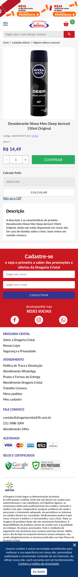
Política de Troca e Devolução (22, 366)
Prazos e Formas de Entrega (21, 377)
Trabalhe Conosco (15, 388)
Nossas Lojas (11, 345)
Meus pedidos (12, 394)
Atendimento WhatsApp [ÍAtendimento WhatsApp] (19, 371)
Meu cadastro (12, 399)
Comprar (53, 159)
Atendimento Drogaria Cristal (22, 382)
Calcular (39, 192)
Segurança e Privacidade (19, 351)
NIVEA (34, 135)
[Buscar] (69, 34)
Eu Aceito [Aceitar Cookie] (39, 571)
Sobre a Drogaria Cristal (19, 340)
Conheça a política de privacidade (38, 564)
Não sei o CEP (12, 198)
